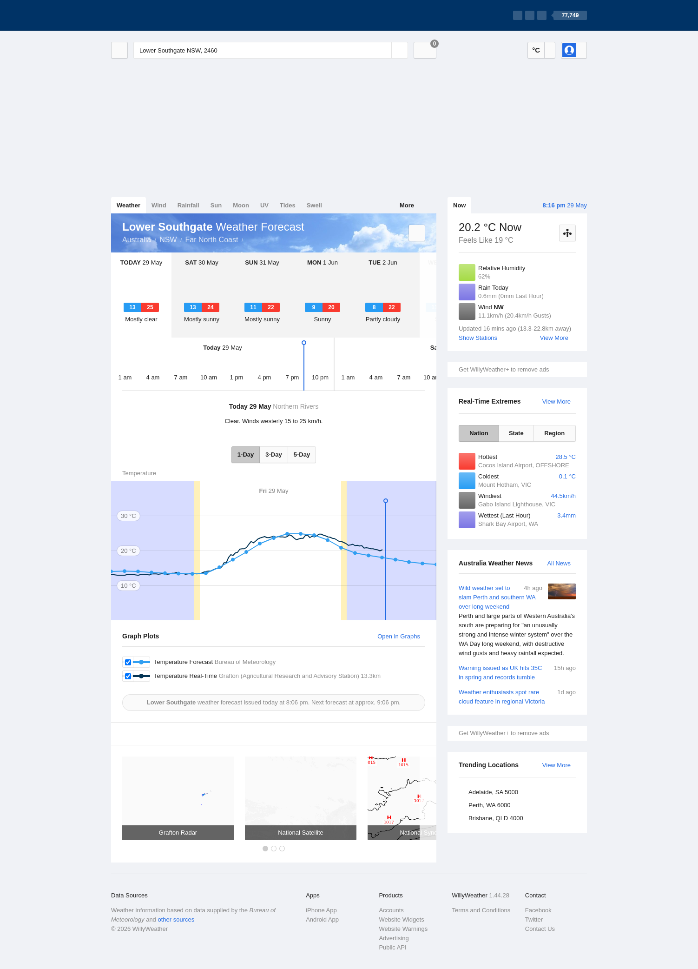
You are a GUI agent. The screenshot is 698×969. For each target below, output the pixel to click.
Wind (158, 205)
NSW (168, 240)
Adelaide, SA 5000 (493, 792)
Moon (241, 205)
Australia (136, 240)
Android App (322, 919)
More (407, 205)
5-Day (302, 454)
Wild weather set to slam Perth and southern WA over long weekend (517, 621)
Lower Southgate (248, 239)
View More (554, 337)
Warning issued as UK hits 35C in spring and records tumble (517, 672)
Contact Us (540, 928)
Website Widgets (401, 919)
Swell (314, 205)
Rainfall (188, 205)
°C (536, 50)
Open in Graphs (398, 636)
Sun (216, 205)
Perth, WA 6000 (489, 805)
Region (554, 433)
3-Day (273, 454)
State (516, 433)
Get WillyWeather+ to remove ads (504, 369)
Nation (478, 433)
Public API (392, 947)
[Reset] (383, 50)
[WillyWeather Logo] (154, 15)
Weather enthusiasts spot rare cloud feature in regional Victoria (517, 696)
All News (559, 563)
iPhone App (321, 910)
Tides (288, 205)
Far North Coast (211, 240)
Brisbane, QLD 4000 (495, 818)
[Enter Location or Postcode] (270, 50)
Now (459, 205)
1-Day (245, 454)
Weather (128, 205)
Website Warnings (403, 928)
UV (264, 205)
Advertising (393, 938)
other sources (176, 919)
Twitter (534, 919)
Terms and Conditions (481, 910)
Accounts (391, 910)
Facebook (538, 910)
